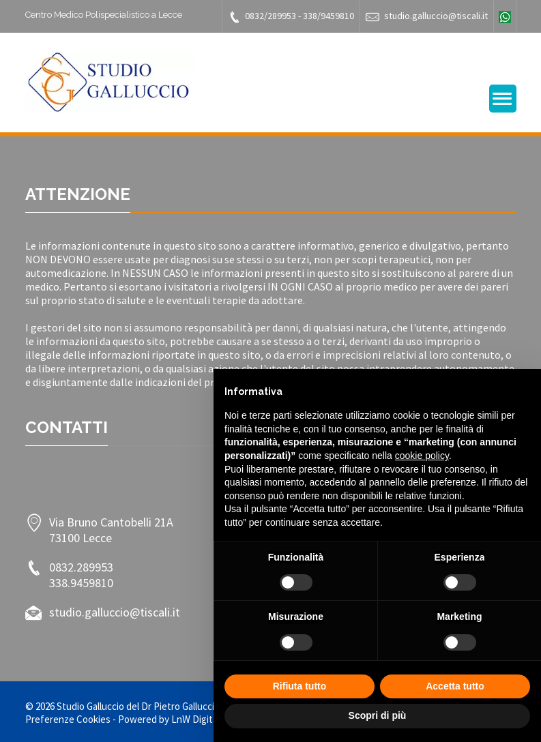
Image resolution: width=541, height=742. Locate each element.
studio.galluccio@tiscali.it (427, 17)
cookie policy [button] (422, 455)
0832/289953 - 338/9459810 (291, 17)
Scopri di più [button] (378, 715)
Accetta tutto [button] (455, 686)
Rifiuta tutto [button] (300, 686)
